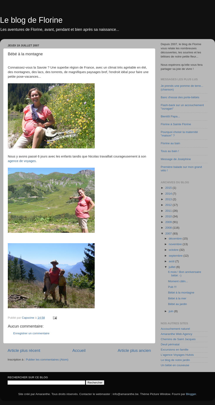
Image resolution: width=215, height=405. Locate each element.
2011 (169, 210)
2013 (169, 199)
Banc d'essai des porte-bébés (180, 97)
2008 (169, 227)
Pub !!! (172, 287)
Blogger (191, 394)
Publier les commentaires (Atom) (47, 359)
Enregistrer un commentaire (31, 333)
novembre (176, 244)
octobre (174, 249)
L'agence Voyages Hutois (177, 354)
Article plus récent (24, 350)
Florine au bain (170, 143)
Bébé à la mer (177, 298)
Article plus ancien (134, 350)
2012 (169, 205)
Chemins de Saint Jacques (178, 339)
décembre (176, 238)
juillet (172, 267)
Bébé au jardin (177, 304)
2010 (169, 216)
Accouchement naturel (175, 328)
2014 (169, 193)
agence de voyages (22, 161)
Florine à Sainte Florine (176, 124)
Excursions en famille (175, 349)
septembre (176, 255)
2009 (169, 222)
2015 (169, 187)
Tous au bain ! (170, 151)
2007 (169, 233)
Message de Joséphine (176, 159)
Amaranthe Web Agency (176, 334)
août (172, 261)
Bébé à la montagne (181, 292)
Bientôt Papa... (170, 116)
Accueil (79, 350)
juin (171, 311)
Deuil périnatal (170, 344)
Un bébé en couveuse (175, 365)
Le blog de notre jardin (175, 360)
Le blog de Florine (31, 20)
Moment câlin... (178, 281)
